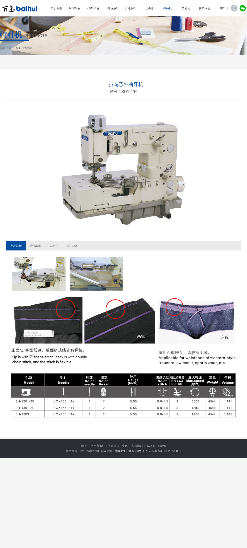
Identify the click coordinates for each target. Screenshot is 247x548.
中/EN (224, 8)
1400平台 (75, 8)
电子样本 (72, 254)
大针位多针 (112, 8)
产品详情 (16, 254)
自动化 (186, 8)
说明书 (54, 254)
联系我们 (204, 8)
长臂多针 (130, 8)
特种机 (167, 8)
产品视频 (36, 254)
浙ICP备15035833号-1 (129, 451)
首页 (18, 48)
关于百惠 (56, 8)
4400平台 (93, 8)
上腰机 (148, 8)
